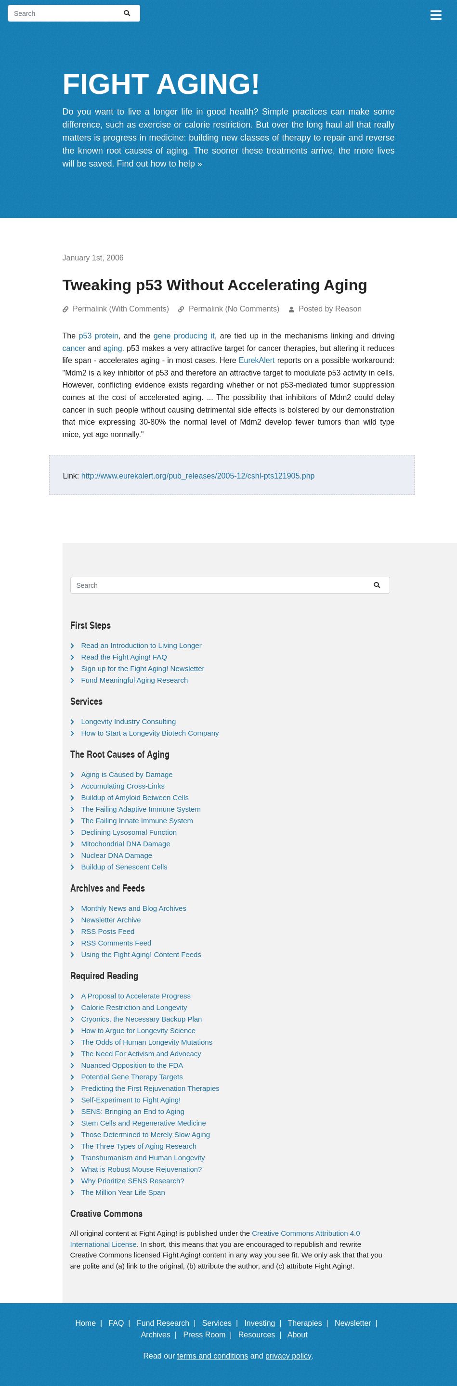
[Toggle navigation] (435, 13)
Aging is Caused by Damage (127, 774)
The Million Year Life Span (123, 1192)
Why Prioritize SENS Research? (132, 1181)
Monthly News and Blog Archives (133, 908)
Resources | (262, 1335)
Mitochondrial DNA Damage (125, 844)
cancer (74, 348)
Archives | (161, 1335)
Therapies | (310, 1323)
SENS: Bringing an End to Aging (132, 1111)
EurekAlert (257, 360)
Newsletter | (358, 1323)
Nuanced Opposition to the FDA (132, 1065)
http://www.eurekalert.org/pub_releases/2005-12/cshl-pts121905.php (198, 476)
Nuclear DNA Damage (117, 855)
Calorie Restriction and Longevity (134, 1007)
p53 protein (98, 336)
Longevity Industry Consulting (128, 721)
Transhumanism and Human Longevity (143, 1157)
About (301, 1335)
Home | (90, 1323)
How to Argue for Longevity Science (138, 1030)
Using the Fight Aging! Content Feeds (141, 954)
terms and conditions (212, 1356)
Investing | (265, 1323)
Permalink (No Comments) (234, 309)
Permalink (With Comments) (121, 309)
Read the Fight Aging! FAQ (124, 657)
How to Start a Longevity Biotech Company (150, 733)
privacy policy (288, 1356)
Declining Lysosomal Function (129, 832)
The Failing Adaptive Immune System (141, 809)
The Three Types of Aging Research (139, 1146)
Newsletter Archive (111, 920)
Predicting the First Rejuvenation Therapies (150, 1088)
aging (112, 348)
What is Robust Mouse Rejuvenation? (141, 1169)
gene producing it (184, 336)
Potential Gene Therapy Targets (132, 1077)
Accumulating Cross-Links (123, 786)
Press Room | (209, 1335)
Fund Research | (168, 1323)
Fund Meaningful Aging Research (134, 680)
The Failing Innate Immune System (137, 820)
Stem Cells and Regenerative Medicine (143, 1123)
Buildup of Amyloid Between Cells (135, 797)
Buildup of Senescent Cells (124, 867)
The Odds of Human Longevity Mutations (147, 1042)
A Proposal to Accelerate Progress (136, 996)
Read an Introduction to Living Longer (141, 645)
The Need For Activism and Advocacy (141, 1053)
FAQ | (121, 1323)
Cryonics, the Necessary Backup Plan (141, 1019)
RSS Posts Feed (108, 931)
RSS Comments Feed (116, 943)
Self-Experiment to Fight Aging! (131, 1100)
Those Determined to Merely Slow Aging (145, 1134)
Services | (222, 1323)
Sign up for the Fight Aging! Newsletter (143, 668)
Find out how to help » (159, 163)
